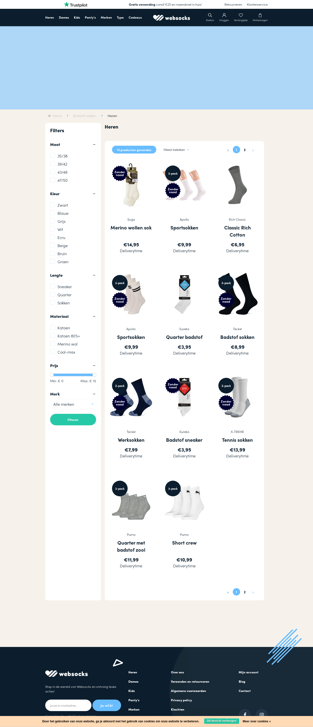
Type (120, 17)
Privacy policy (181, 700)
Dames (64, 17)
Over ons (177, 672)
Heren (49, 17)
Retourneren (233, 4)
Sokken (63, 303)
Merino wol (67, 344)
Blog (242, 681)
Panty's (90, 17)
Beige (62, 245)
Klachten (177, 709)
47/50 (62, 180)
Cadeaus (135, 17)
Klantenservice (257, 4)
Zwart (62, 205)
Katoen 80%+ (68, 336)
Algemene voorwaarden (188, 690)
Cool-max (66, 352)
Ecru (61, 237)
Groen (62, 261)
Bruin (62, 253)
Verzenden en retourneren (190, 681)
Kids (77, 17)
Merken (106, 17)
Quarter (64, 295)
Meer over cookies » (257, 721)
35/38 (62, 156)
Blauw (63, 213)
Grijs (61, 221)
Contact (245, 690)
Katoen (63, 328)
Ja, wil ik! (107, 705)
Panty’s (133, 700)
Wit (60, 229)
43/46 (62, 172)
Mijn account (248, 672)
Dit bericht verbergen (221, 721)
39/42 (62, 164)
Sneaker (64, 286)
